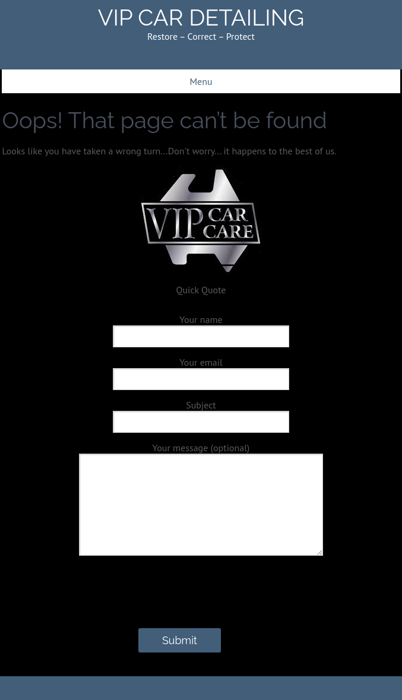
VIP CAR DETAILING (201, 17)
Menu (200, 81)
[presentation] (94, 605)
